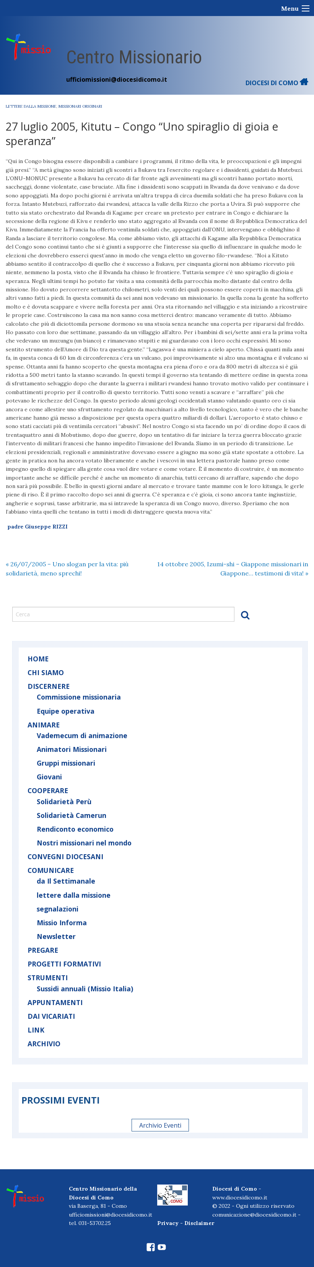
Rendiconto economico (75, 829)
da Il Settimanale (66, 881)
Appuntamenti (55, 1002)
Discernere (49, 686)
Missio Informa (62, 922)
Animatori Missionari (72, 749)
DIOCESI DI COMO (277, 83)
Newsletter (56, 936)
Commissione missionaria (79, 696)
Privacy (168, 1223)
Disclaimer (199, 1223)
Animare (44, 724)
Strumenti (48, 977)
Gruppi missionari (66, 763)
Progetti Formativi (64, 963)
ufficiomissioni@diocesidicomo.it (116, 79)
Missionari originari (80, 106)
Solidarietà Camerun (71, 815)
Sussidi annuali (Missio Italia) (85, 988)
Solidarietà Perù (64, 801)
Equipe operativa (65, 711)
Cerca (245, 615)
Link (36, 1029)
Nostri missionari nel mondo (84, 842)
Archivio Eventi (160, 1125)
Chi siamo (46, 672)
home (38, 658)
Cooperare (48, 790)
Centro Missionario (134, 57)
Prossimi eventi (60, 1100)
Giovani (49, 776)
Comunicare (51, 870)
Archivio (44, 1043)
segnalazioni (57, 908)
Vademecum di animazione (82, 735)
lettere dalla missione (31, 106)
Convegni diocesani (65, 856)
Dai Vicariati (51, 1016)
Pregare (43, 950)
